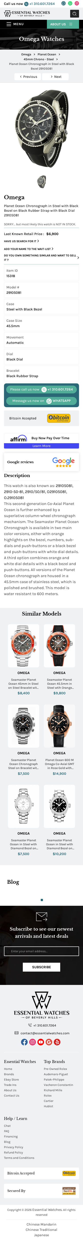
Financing (11, 1136)
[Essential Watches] (27, 13)
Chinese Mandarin (41, 1224)
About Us (61, 24)
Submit (74, 14)
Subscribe (41, 967)
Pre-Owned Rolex (55, 1069)
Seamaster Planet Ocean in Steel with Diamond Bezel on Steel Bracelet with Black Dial (59, 844)
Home (8, 1069)
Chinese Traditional (41, 1230)
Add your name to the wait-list (28, 249)
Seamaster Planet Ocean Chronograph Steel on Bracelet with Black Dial (23, 764)
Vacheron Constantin (58, 1085)
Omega (23, 673)
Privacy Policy (13, 1147)
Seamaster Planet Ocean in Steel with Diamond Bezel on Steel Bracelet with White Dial (23, 844)
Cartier (48, 1101)
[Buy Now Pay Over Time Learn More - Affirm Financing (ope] (41, 441)
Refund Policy (13, 1152)
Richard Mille (53, 1090)
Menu (18, 24)
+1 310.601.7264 (39, 4)
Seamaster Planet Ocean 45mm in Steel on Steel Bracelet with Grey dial (23, 684)
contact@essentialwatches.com (42, 1033)
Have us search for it (21, 241)
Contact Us (11, 1095)
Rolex (48, 1095)
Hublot (48, 1106)
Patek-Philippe (54, 1079)
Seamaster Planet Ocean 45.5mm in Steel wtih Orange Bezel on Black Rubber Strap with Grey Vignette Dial (59, 684)
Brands (9, 1074)
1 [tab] (42, 900)
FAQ (6, 1131)
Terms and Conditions (19, 1158)
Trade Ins (10, 1085)
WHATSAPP (41, 401)
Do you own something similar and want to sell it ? (41, 258)
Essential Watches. (47, 1210)
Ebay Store (11, 1079)
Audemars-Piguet (56, 1074)
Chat (7, 1126)
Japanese (41, 1235)
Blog (7, 1142)
